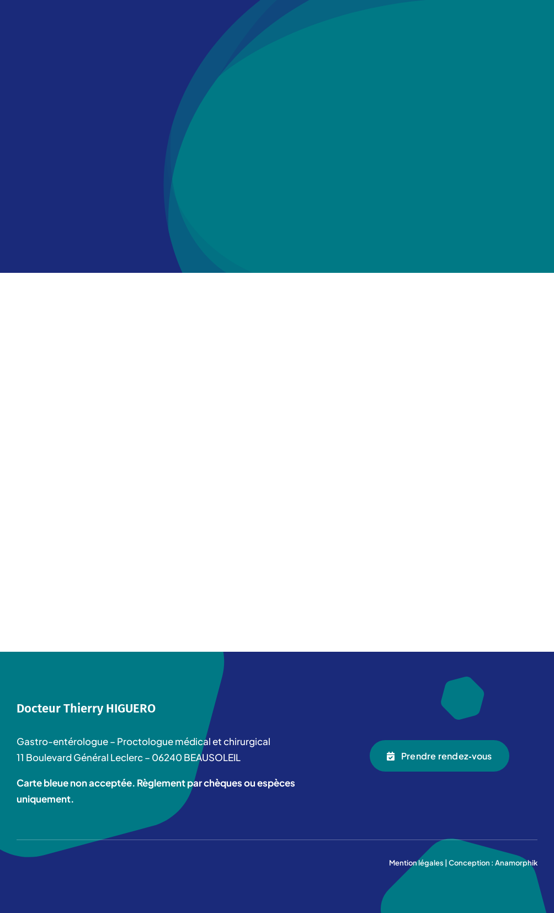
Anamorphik (516, 862)
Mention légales (416, 862)
